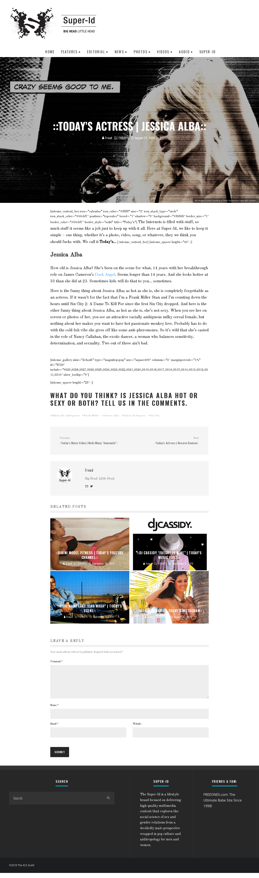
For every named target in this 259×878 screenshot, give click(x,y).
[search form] (55, 803)
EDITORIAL (96, 51)
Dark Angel (105, 275)
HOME (50, 51)
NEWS (119, 51)
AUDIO (184, 51)
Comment (56, 661)
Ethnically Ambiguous (65, 416)
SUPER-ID (207, 51)
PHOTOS (140, 51)
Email (54, 729)
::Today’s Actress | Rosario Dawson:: (165, 440)
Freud (107, 138)
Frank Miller (92, 416)
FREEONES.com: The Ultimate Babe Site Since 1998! (222, 805)
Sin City (155, 416)
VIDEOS (163, 51)
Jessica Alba (111, 416)
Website (137, 729)
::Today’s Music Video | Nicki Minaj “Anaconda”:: (93, 440)
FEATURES (69, 51)
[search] (108, 803)
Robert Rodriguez (134, 416)
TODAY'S (123, 138)
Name (54, 710)
